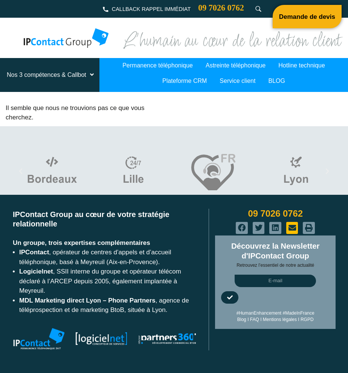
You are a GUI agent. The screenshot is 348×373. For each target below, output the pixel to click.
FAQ (254, 319)
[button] (20, 171)
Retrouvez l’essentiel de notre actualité (275, 265)
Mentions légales (280, 319)
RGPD (307, 319)
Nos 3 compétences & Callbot (51, 75)
